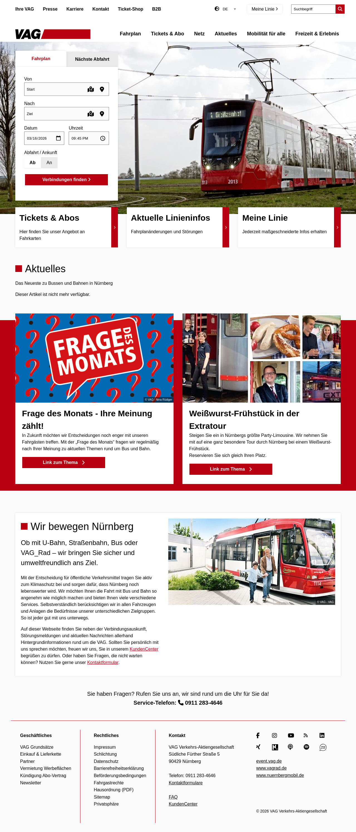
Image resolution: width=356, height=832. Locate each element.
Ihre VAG (24, 9)
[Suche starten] (340, 9)
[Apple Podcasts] (291, 747)
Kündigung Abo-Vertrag (43, 775)
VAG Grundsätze (36, 747)
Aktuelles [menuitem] (226, 34)
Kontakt (100, 9)
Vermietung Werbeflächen (45, 768)
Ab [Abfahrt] (32, 162)
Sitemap (102, 797)
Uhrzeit (76, 128)
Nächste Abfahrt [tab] (92, 59)
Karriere (74, 9)
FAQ (173, 797)
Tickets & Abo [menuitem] (167, 34)
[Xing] (259, 747)
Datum (30, 128)
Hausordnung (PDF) (114, 789)
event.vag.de (269, 761)
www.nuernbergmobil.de (280, 775)
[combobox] (66, 89)
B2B (156, 9)
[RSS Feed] (307, 735)
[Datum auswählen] (44, 138)
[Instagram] (275, 735)
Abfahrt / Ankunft (40, 152)
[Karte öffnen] (91, 89)
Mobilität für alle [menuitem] (266, 34)
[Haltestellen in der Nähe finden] (102, 89)
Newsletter (30, 782)
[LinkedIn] (323, 735)
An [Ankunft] (49, 162)
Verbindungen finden (67, 179)
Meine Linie (265, 9)
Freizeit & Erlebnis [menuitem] (317, 34)
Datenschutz (106, 761)
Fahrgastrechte (109, 782)
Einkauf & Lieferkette (40, 754)
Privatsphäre (106, 804)
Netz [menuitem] (199, 34)
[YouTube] (291, 735)
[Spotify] (307, 747)
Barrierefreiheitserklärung (119, 768)
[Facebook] (259, 735)
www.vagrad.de (271, 768)
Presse (50, 9)
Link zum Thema (64, 462)
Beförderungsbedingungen (120, 775)
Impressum (105, 747)
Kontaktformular (102, 662)
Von (28, 79)
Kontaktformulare (186, 782)
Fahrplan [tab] (40, 58)
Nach (29, 103)
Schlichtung (105, 754)
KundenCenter (144, 649)
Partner (27, 761)
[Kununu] (275, 747)
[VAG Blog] (323, 747)
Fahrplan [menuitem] (130, 34)
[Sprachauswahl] (229, 9)
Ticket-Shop (130, 9)
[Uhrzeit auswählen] (89, 138)
